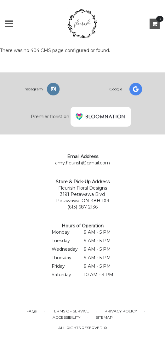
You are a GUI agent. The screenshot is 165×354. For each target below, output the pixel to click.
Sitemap (104, 317)
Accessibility (66, 317)
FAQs (31, 311)
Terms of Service (70, 311)
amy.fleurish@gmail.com (82, 163)
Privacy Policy (121, 311)
